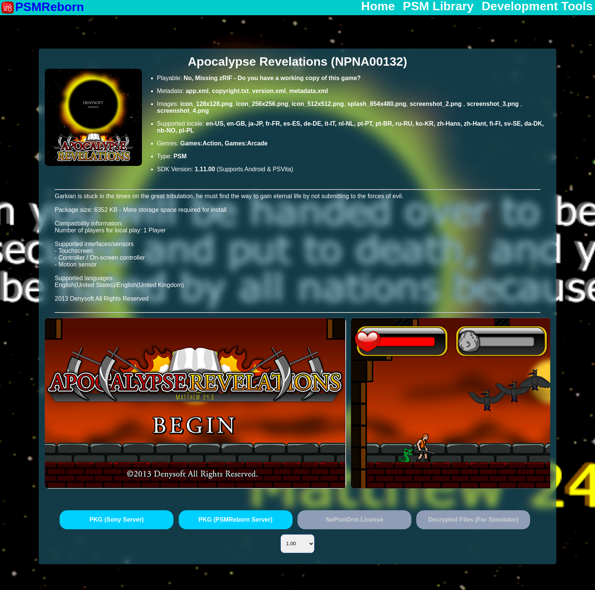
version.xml (269, 91)
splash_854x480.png (376, 104)
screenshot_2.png (436, 104)
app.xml (197, 91)
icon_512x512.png (317, 104)
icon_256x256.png (262, 104)
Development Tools (537, 6)
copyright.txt (230, 91)
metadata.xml (308, 91)
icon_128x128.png (206, 104)
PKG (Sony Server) (117, 519)
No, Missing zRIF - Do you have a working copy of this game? (272, 78)
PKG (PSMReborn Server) (235, 519)
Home (378, 6)
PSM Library (438, 6)
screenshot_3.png (493, 104)
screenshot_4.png (183, 110)
